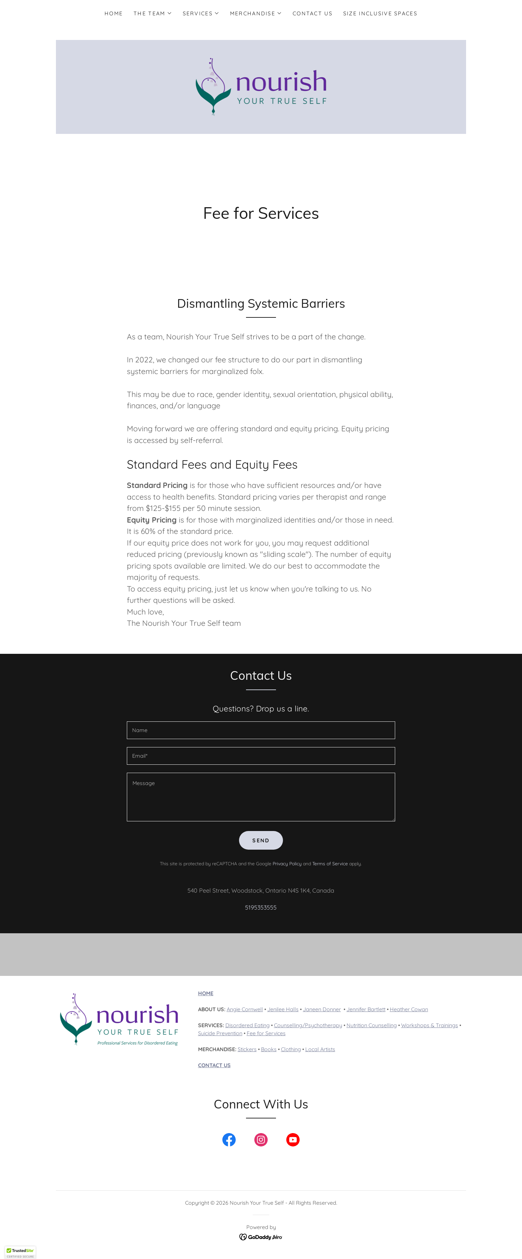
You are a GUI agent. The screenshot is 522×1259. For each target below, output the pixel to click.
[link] (261, 86)
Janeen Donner (322, 1009)
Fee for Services (266, 1033)
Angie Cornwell (245, 1009)
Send (260, 840)
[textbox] (261, 730)
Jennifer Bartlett (366, 1009)
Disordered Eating (247, 1025)
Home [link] (114, 13)
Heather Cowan (409, 1009)
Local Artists (320, 1049)
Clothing (291, 1049)
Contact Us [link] (313, 13)
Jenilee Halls (283, 1009)
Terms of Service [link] (330, 864)
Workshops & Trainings (429, 1025)
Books (269, 1049)
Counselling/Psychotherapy (308, 1025)
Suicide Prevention (220, 1033)
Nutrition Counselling (372, 1025)
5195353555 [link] (261, 907)
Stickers (247, 1049)
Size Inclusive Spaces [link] (380, 13)
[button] (152, 13)
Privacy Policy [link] (287, 864)
